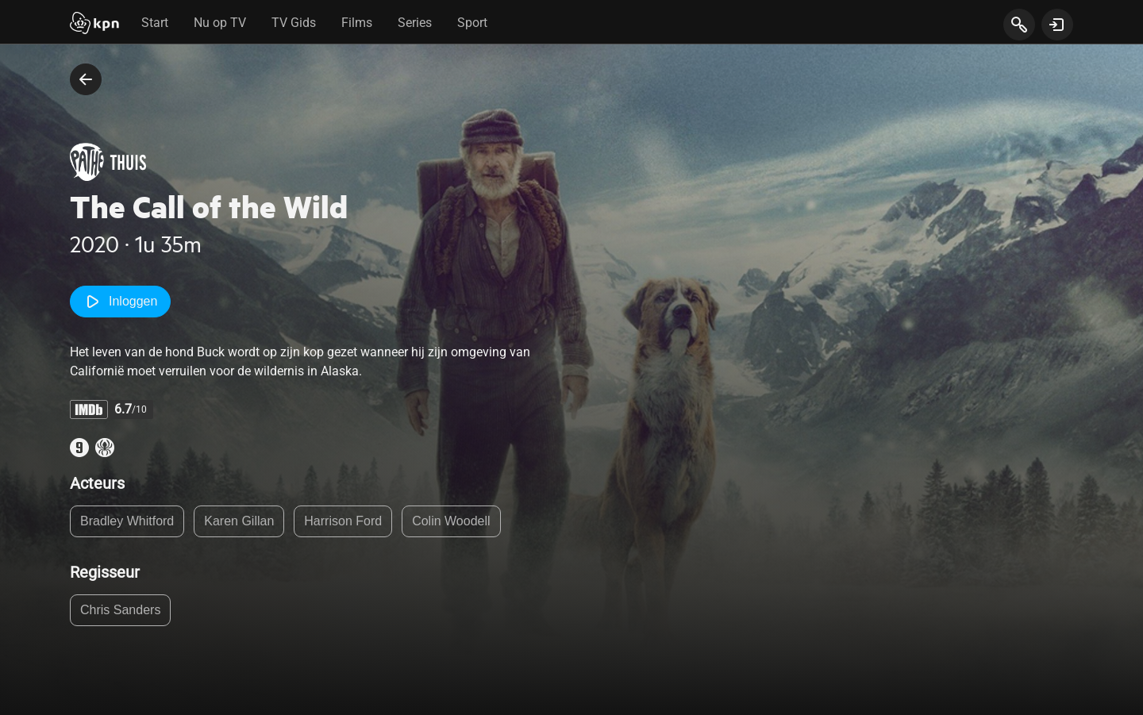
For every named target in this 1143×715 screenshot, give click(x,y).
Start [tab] (154, 22)
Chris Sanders (120, 610)
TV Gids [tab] (293, 22)
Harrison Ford (343, 521)
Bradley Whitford (127, 521)
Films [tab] (356, 22)
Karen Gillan (239, 521)
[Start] (94, 24)
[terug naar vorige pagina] (86, 79)
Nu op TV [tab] (220, 22)
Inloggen (120, 301)
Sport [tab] (472, 22)
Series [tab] (415, 22)
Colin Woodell (451, 521)
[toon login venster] (1057, 24)
